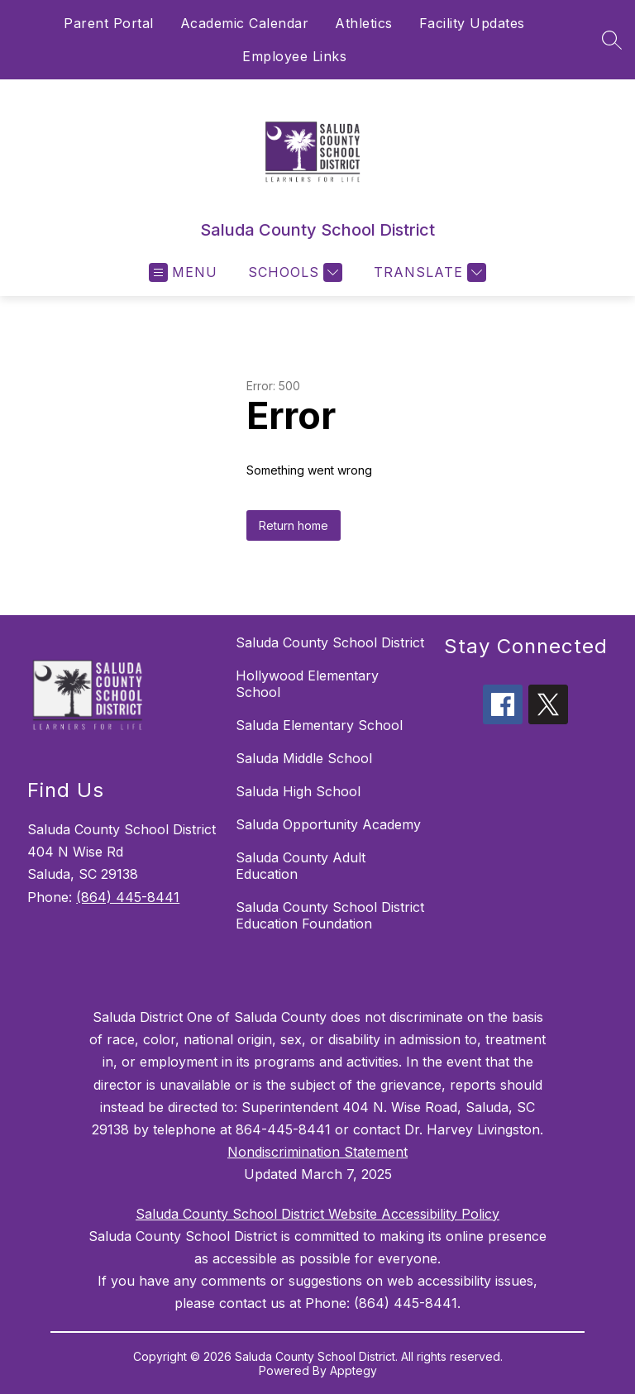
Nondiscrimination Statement (317, 1151)
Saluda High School (298, 791)
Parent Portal (109, 23)
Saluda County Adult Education (300, 865)
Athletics (364, 23)
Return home (293, 525)
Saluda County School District (330, 642)
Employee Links (294, 56)
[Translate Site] (428, 272)
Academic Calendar (244, 23)
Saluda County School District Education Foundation (330, 915)
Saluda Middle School (304, 758)
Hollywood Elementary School (307, 683)
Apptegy (353, 1370)
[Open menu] (183, 272)
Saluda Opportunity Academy (328, 824)
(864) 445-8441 (127, 897)
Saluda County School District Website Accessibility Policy (317, 1213)
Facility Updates (472, 23)
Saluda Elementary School (319, 725)
